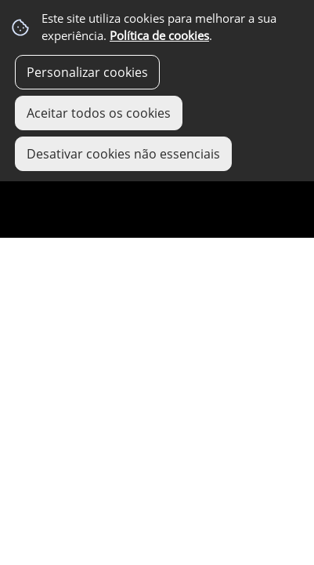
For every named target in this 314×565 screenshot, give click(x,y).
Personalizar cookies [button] (87, 72)
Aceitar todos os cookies (99, 113)
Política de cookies (159, 35)
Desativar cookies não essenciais (123, 153)
